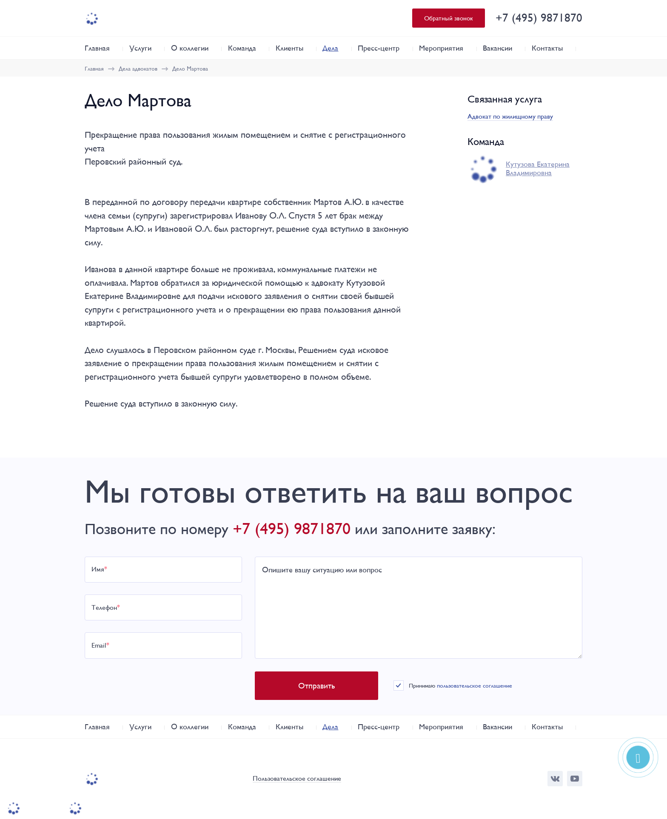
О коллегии (189, 47)
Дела (330, 47)
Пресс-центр (378, 47)
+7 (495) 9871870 (539, 17)
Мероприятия (441, 47)
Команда (242, 47)
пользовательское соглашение (474, 685)
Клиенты (289, 47)
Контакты (547, 47)
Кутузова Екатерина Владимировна (538, 168)
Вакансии (497, 47)
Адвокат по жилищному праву (510, 116)
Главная (97, 47)
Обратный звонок (448, 18)
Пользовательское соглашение (297, 778)
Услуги (140, 47)
